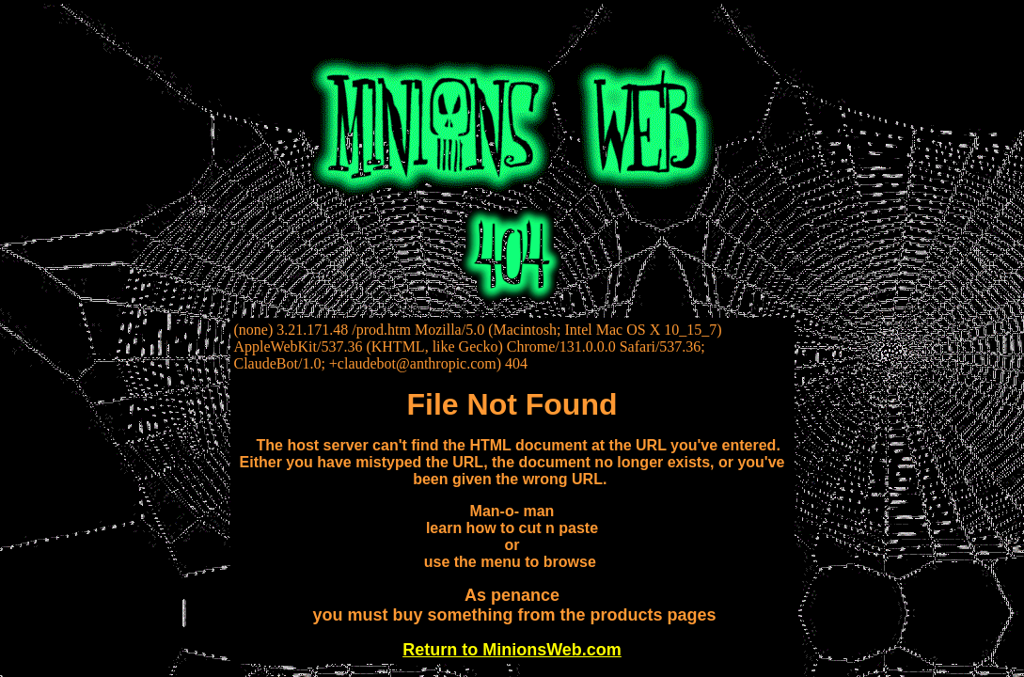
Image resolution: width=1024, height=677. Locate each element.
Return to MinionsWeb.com (512, 649)
